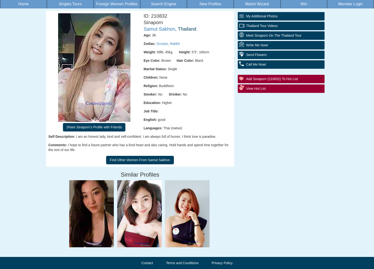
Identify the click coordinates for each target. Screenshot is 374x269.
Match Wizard (257, 4)
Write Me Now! (257, 45)
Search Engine (163, 4)
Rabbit (174, 44)
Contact (147, 263)
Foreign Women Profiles (116, 4)
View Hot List (256, 88)
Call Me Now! (256, 64)
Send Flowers (256, 55)
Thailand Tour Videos (262, 26)
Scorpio (162, 44)
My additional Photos (262, 16)
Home (23, 4)
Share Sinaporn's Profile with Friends (94, 127)
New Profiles (210, 4)
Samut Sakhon (159, 29)
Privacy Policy (222, 263)
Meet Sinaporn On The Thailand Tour (274, 35)
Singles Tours (70, 4)
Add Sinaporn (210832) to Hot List (272, 79)
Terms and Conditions (182, 263)
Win (303, 4)
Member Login (350, 4)
